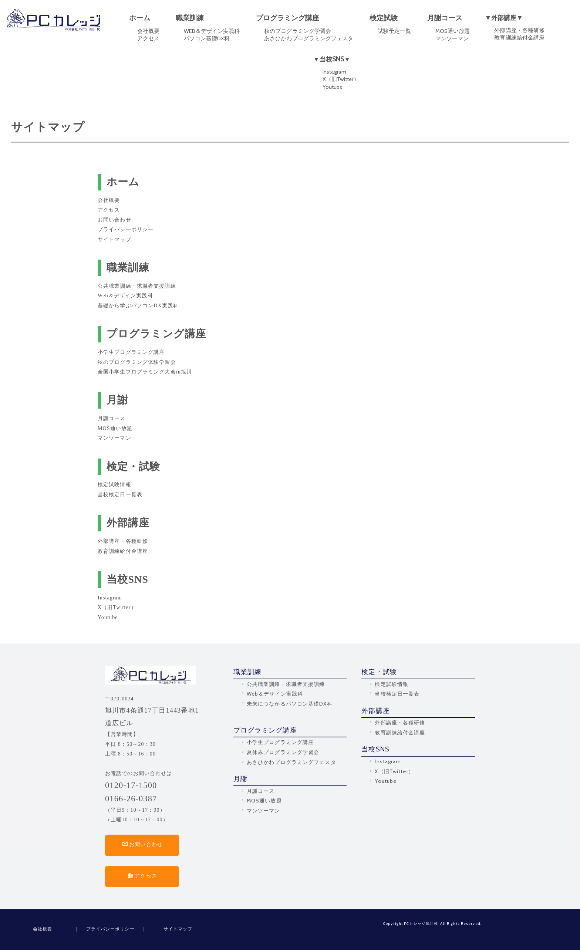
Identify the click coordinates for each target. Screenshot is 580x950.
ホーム (139, 18)
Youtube (333, 87)
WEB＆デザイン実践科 (212, 31)
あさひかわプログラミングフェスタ (308, 38)
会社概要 (148, 31)
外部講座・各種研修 (519, 30)
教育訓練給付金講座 (519, 37)
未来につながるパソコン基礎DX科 (286, 703)
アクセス (148, 38)
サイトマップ (114, 239)
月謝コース (444, 18)
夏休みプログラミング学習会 (280, 752)
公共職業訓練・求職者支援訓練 (137, 286)
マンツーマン (452, 38)
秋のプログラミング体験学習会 (137, 362)
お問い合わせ (114, 220)
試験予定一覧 (394, 31)
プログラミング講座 (287, 18)
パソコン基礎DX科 (207, 38)
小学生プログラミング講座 (131, 352)
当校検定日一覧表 (120, 494)
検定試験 (384, 18)
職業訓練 (190, 18)
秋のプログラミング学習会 (297, 31)
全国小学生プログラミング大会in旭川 (145, 372)
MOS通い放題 (452, 31)
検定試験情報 (114, 484)
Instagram (334, 71)
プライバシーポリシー (126, 229)
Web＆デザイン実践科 (125, 295)
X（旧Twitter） (341, 79)
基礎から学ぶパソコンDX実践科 (138, 305)
